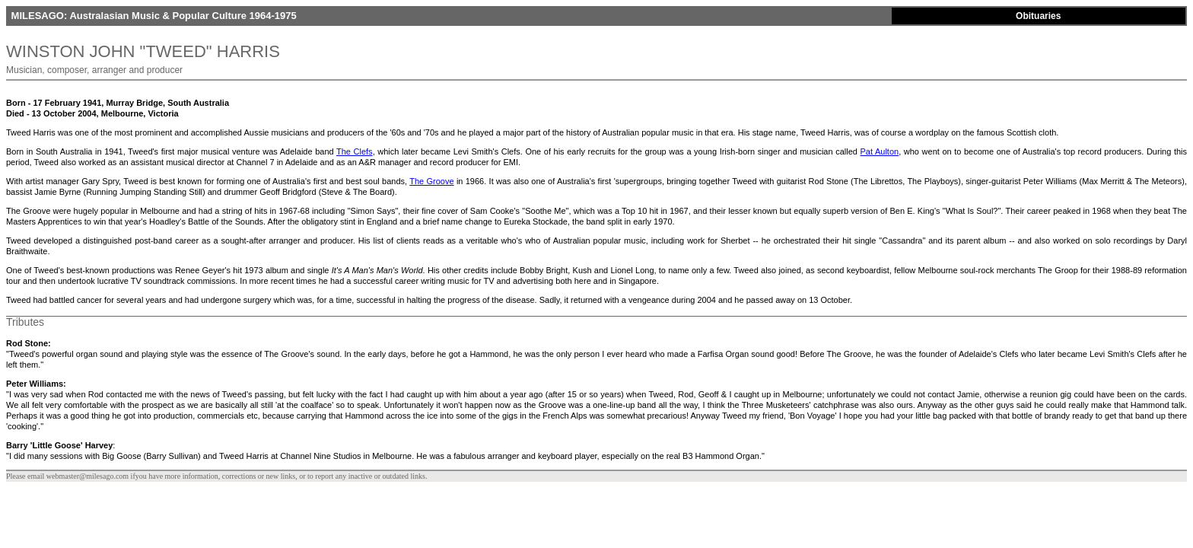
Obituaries (1038, 16)
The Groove (431, 181)
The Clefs (354, 151)
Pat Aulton (879, 151)
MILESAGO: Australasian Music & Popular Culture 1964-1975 (152, 15)
